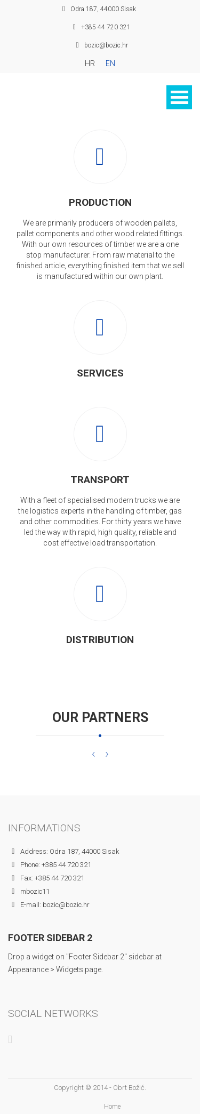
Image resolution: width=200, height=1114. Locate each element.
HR (90, 63)
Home (112, 1106)
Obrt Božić (129, 1088)
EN (110, 63)
